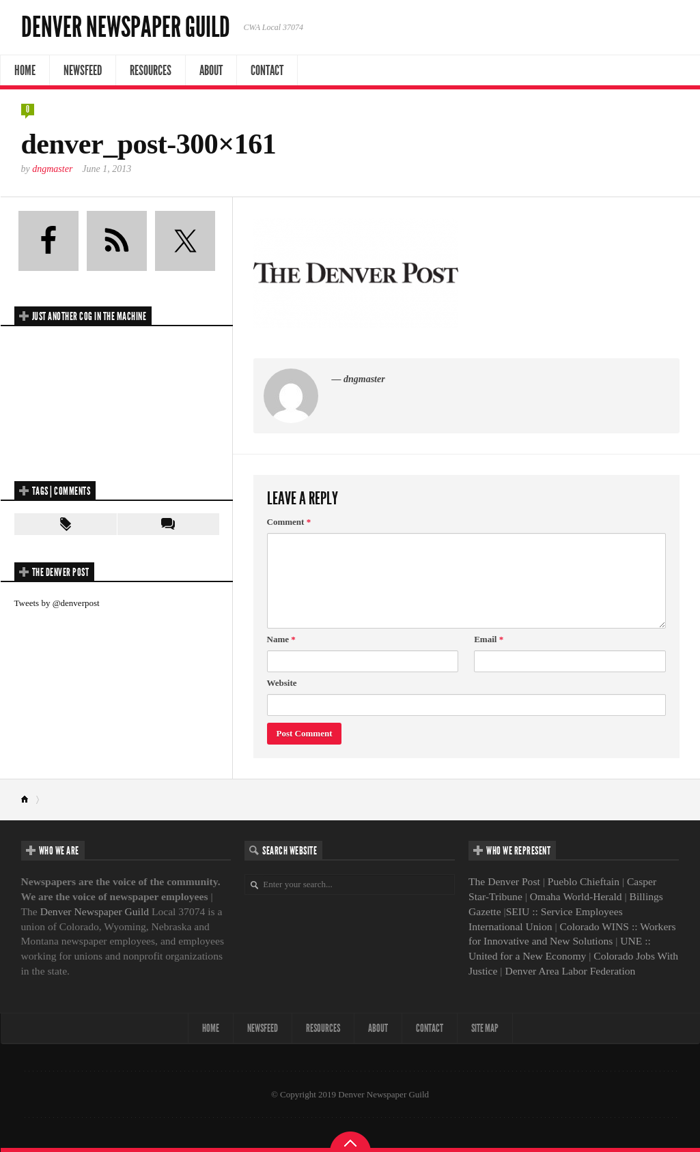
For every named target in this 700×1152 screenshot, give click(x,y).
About (211, 70)
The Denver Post (504, 881)
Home (25, 70)
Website (282, 683)
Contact (267, 70)
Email (488, 639)
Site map (485, 1028)
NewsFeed (83, 70)
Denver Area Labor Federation (570, 971)
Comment (289, 522)
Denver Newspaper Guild (125, 27)
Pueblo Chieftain (583, 881)
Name (281, 639)
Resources (150, 70)
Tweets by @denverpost (57, 603)
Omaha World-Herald (576, 896)
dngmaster (52, 169)
